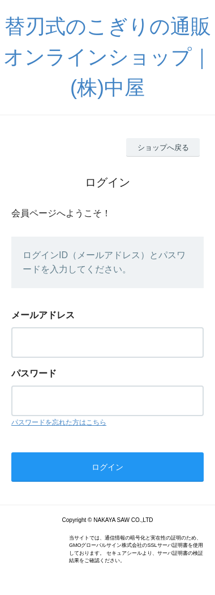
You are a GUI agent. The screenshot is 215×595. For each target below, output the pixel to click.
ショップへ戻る (163, 147)
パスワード (34, 373)
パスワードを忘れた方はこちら (58, 422)
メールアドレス (43, 315)
